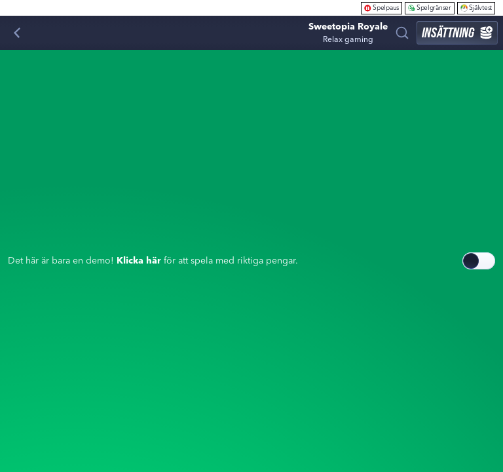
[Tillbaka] (17, 33)
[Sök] (402, 33)
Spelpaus (381, 7)
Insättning (457, 32)
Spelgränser (429, 7)
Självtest (476, 7)
